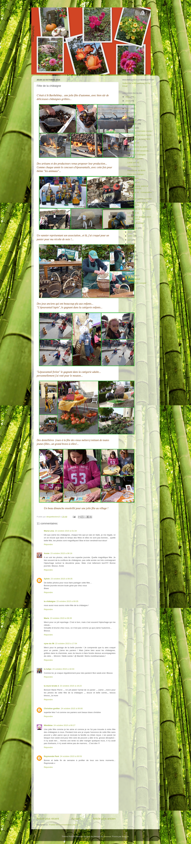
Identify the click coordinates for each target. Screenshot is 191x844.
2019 (128, 101)
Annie (47, 553)
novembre (132, 124)
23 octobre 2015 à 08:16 (61, 553)
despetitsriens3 (132, 279)
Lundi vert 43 (133, 162)
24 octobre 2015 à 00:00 (72, 708)
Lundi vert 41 (133, 213)
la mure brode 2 (51, 686)
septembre (133, 228)
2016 (128, 112)
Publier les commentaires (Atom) (63, 825)
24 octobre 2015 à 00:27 (64, 725)
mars (130, 251)
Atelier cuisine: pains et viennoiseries (137, 187)
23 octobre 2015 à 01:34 (66, 531)
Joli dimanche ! (134, 166)
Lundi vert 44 (133, 143)
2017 (128, 108)
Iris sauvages (133, 178)
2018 (128, 105)
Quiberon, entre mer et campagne (137, 203)
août (130, 232)
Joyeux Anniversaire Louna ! (140, 131)
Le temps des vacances (138, 151)
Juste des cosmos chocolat (139, 199)
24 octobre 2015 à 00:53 (71, 756)
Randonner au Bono (136, 170)
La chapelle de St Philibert (139, 209)
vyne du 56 (49, 643)
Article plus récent (48, 818)
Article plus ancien (104, 818)
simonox (107, 836)
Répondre (48, 544)
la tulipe (47, 669)
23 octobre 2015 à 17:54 (66, 643)
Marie (46, 618)
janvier (131, 259)
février (131, 255)
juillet (130, 236)
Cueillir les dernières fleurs (139, 135)
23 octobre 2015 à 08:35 (61, 579)
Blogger (125, 836)
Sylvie (47, 579)
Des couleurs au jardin (137, 147)
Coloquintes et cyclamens (138, 139)
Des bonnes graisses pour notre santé (139, 218)
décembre (132, 120)
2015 (128, 116)
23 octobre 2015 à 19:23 (71, 686)
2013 (128, 268)
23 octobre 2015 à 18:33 (63, 669)
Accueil (75, 818)
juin (130, 240)
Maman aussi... (134, 182)
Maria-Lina (49, 531)
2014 (128, 264)
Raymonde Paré (51, 756)
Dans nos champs (135, 174)
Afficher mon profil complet (134, 283)
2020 (128, 97)
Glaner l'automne (135, 159)
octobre (131, 128)
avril (130, 247)
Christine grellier (52, 708)
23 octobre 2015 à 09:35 (67, 601)
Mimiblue (48, 725)
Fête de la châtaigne (136, 154)
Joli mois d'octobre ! (136, 223)
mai (130, 244)
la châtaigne (50, 601)
